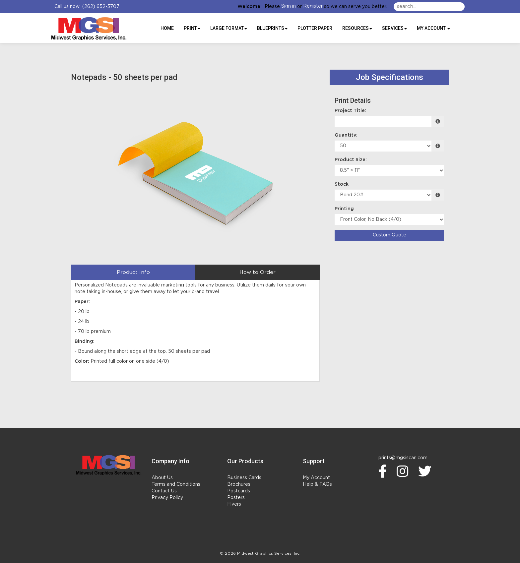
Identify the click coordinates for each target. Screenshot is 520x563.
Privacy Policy (167, 497)
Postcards (238, 491)
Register (313, 6)
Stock (342, 184)
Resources (357, 28)
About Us (162, 477)
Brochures (238, 484)
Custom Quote (389, 235)
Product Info (133, 272)
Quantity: (346, 135)
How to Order (257, 272)
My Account (316, 477)
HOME (167, 28)
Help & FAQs (317, 484)
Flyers (234, 504)
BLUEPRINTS (272, 28)
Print (192, 28)
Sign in (288, 6)
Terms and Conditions (176, 484)
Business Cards (244, 477)
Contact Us (164, 491)
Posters (236, 497)
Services (394, 28)
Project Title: (350, 110)
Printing (344, 209)
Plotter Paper (314, 28)
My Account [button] (433, 28)
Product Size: (351, 159)
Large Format (228, 28)
